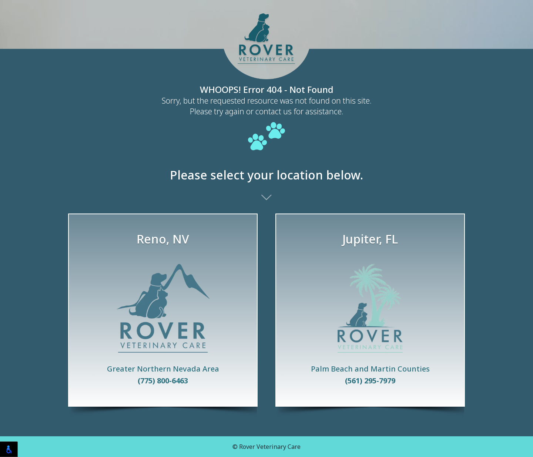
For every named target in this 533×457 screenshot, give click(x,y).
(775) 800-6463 (163, 380)
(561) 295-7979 (370, 380)
